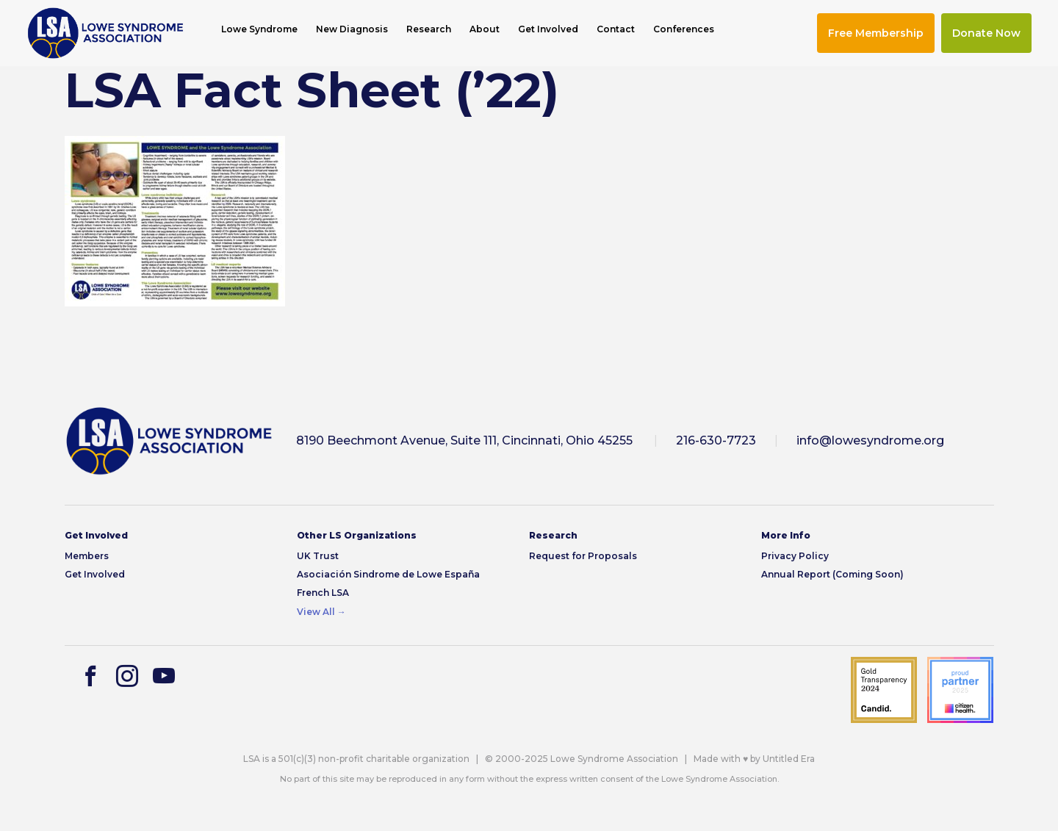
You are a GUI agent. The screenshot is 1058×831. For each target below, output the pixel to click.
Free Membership (876, 33)
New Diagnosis (352, 29)
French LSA (323, 592)
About (484, 29)
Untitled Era (789, 758)
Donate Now (986, 33)
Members (87, 555)
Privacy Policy (795, 555)
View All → (321, 611)
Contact (616, 29)
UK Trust (318, 555)
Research (428, 29)
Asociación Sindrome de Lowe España (388, 574)
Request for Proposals (583, 555)
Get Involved (548, 29)
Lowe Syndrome (259, 29)
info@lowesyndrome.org (870, 440)
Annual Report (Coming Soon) (832, 574)
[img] (105, 33)
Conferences (683, 29)
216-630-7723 (716, 440)
